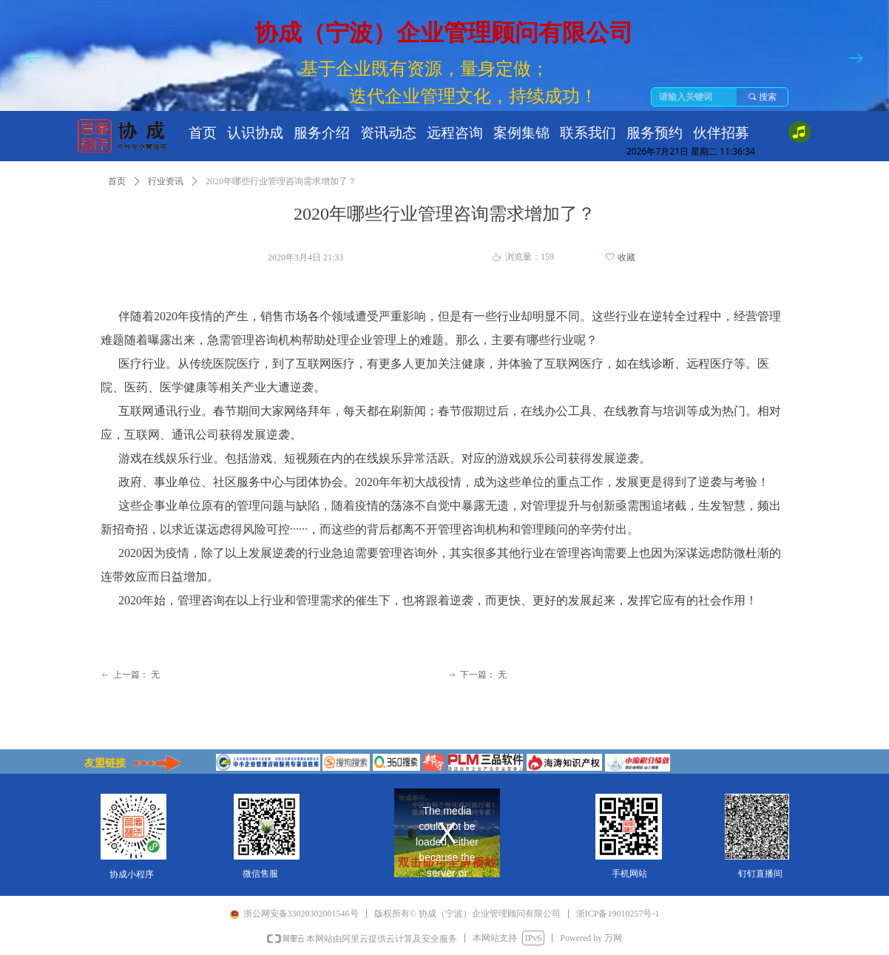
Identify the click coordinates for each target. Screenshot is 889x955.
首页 (117, 181)
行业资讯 (165, 181)
